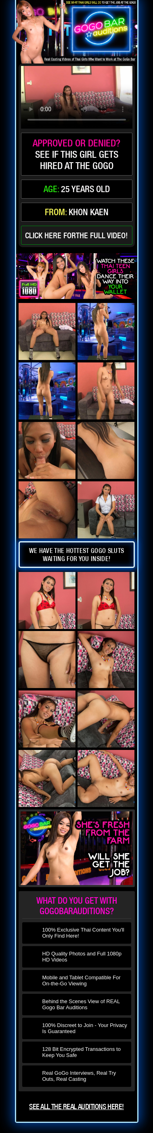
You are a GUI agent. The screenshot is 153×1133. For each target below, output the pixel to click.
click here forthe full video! (76, 235)
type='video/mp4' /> (76, 97)
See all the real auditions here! (76, 1106)
